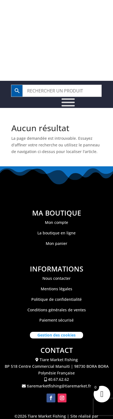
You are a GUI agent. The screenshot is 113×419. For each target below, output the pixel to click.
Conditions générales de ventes (56, 309)
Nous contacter (56, 278)
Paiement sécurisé (56, 320)
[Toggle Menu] (68, 103)
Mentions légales (56, 288)
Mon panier (56, 243)
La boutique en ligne (56, 233)
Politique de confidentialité (56, 299)
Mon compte (56, 222)
